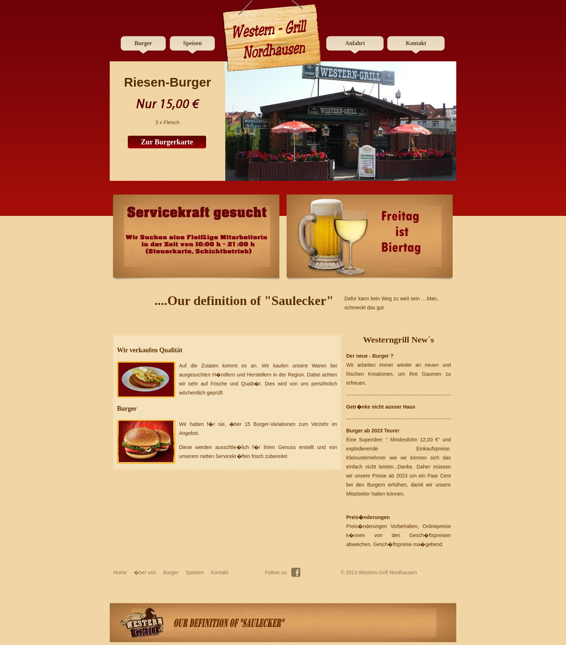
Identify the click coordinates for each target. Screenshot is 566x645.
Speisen (192, 43)
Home (120, 572)
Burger (143, 43)
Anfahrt (355, 43)
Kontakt (416, 43)
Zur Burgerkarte (167, 142)
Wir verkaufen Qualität (149, 350)
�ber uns (145, 572)
